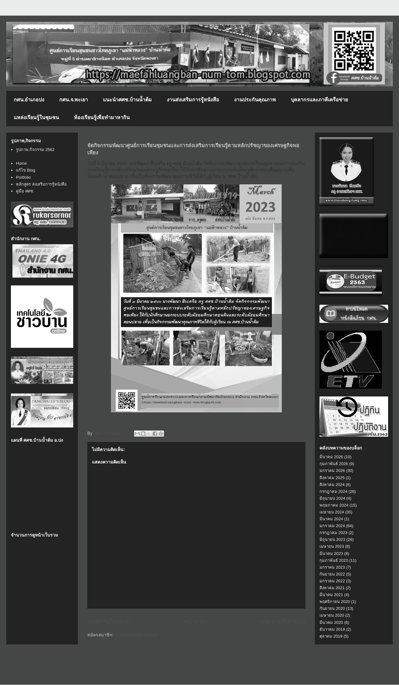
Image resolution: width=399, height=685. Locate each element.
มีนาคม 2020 (331, 622)
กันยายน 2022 (332, 574)
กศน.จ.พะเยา (73, 99)
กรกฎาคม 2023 (334, 532)
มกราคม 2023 (332, 567)
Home (21, 163)
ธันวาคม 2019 (332, 629)
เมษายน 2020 (332, 615)
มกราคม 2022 (332, 581)
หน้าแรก (195, 621)
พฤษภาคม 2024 (334, 505)
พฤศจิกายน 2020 (335, 601)
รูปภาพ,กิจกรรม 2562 (35, 149)
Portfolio (23, 177)
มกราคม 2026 (332, 470)
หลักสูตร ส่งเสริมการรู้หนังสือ (41, 184)
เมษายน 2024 (332, 512)
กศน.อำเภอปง (29, 99)
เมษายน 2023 (332, 546)
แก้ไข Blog (25, 170)
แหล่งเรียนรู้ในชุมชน (36, 117)
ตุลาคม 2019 (331, 636)
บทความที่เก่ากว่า (282, 621)
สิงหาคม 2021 (332, 587)
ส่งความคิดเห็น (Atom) (135, 634)
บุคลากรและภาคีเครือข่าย (319, 99)
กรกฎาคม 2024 (334, 491)
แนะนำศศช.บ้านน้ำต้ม (127, 99)
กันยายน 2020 (332, 608)
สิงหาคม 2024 (332, 484)
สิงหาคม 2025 (332, 477)
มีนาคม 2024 (331, 519)
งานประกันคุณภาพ (255, 99)
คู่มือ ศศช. (25, 191)
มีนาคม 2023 (331, 553)
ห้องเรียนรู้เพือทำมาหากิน (102, 117)
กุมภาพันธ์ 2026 (334, 463)
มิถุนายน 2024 (332, 498)
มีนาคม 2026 (331, 456)
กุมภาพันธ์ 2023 (334, 560)
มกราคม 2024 (332, 525)
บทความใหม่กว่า (109, 621)
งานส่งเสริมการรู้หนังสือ (193, 99)
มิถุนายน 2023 (332, 539)
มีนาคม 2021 (331, 594)
